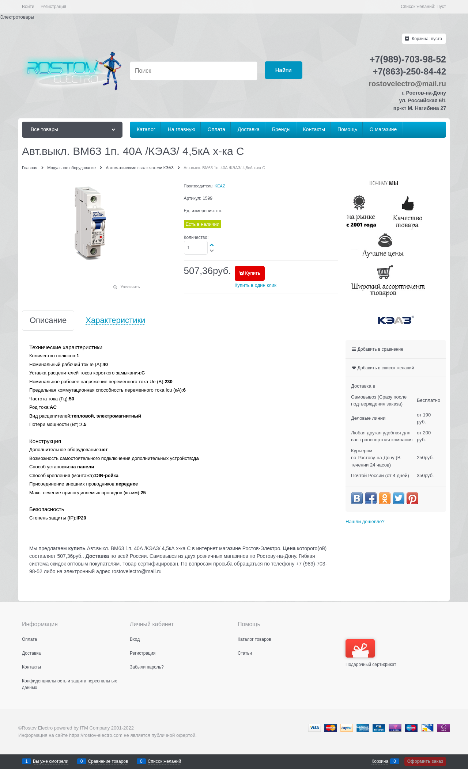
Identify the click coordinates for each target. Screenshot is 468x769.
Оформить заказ (425, 761)
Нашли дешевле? (365, 521)
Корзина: (426, 38)
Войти (28, 6)
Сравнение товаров (108, 761)
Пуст (441, 6)
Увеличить (130, 287)
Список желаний (164, 761)
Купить (252, 273)
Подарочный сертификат (371, 653)
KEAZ (220, 186)
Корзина (379, 761)
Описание (48, 320)
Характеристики (115, 320)
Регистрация (53, 6)
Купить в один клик (255, 285)
